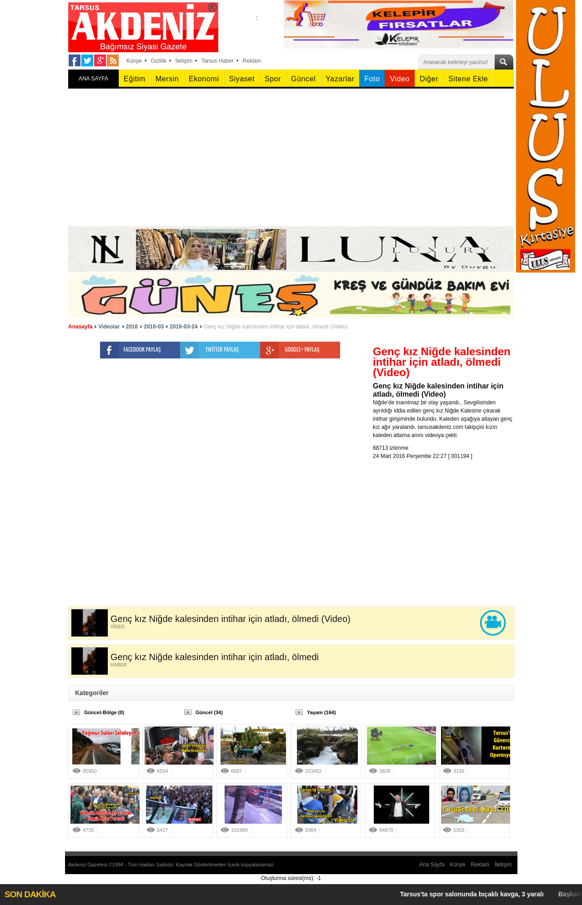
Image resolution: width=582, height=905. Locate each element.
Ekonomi (204, 79)
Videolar (109, 326)
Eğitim (135, 79)
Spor (273, 79)
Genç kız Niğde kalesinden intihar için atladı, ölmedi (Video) (276, 326)
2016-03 (154, 326)
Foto (372, 79)
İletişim (184, 61)
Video (399, 79)
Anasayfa (80, 326)
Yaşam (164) (321, 712)
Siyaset (242, 79)
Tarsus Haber (217, 61)
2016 (132, 326)
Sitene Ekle (468, 79)
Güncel (303, 79)
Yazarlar (340, 79)
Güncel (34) (209, 712)
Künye (134, 61)
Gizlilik (159, 61)
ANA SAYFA (93, 78)
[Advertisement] (291, 158)
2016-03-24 (183, 326)
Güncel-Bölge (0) (104, 712)
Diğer (429, 79)
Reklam (252, 61)
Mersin (167, 79)
